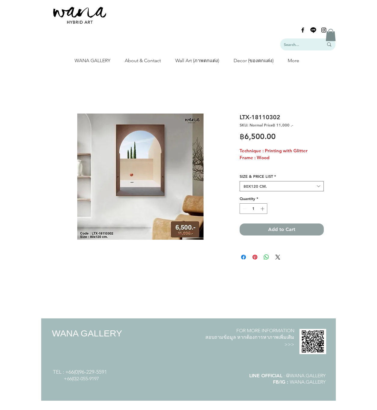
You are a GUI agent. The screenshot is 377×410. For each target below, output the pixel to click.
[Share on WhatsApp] (266, 257)
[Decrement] (244, 209)
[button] (331, 35)
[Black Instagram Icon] (323, 30)
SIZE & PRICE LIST (258, 176)
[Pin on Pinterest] (255, 257)
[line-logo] (313, 30)
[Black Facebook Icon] (302, 30)
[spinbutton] (253, 209)
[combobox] (282, 186)
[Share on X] (277, 257)
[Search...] (299, 44)
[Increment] (263, 209)
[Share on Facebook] (243, 257)
